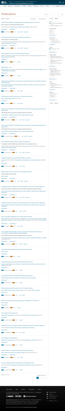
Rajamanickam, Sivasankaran (16, 27)
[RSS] (64, 6)
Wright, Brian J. (25, 264)
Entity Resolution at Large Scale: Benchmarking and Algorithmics (17, 350)
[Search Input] (54, 14)
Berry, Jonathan (26, 27)
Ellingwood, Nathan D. (13, 114)
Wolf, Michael (38, 160)
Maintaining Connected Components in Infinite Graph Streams (16, 96)
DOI (18, 31)
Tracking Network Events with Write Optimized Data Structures (17, 261)
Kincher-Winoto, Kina (12, 352)
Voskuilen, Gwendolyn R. (26, 220)
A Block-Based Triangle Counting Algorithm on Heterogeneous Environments (20, 22)
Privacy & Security (15, 393)
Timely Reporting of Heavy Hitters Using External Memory (15, 37)
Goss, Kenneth (17, 84)
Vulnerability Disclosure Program (30, 407)
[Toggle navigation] (2, 6)
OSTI (21, 31)
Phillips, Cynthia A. (12, 43)
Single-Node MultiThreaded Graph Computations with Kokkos (16, 249)
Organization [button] (17, 6)
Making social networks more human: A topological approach (16, 171)
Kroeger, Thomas (4, 43)
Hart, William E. (40, 69)
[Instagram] (60, 6)
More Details (13, 29)
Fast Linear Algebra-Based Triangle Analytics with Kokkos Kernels (17, 362)
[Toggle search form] (60, 2)
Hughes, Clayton (4, 69)
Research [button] (10, 6)
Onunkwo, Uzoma (32, 84)
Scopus (26, 31)
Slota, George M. (4, 191)
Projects (24, 6)
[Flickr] (59, 6)
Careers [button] (41, 6)
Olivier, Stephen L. (5, 114)
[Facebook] (53, 6)
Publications (35, 6)
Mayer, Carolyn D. (24, 84)
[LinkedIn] (62, 6)
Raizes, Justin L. (12, 264)
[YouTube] (57, 6)
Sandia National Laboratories (12, 399)
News (5, 6)
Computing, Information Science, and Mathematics (25, 1)
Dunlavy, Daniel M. (29, 114)
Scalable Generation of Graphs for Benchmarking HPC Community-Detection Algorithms (23, 202)
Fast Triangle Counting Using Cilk (9, 313)
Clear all (56, 18)
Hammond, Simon (19, 191)
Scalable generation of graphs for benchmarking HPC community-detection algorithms (23, 186)
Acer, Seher (3, 160)
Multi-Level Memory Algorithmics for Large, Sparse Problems (16, 216)
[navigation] (34, 19)
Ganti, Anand (11, 84)
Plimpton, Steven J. (20, 290)
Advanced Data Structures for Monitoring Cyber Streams (15, 53)
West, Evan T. (18, 264)
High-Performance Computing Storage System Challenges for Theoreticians (20, 300)
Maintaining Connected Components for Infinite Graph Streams (17, 288)
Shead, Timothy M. (8, 86)
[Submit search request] (62, 14)
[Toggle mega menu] (63, 2)
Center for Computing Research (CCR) (21, 3)
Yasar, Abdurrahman (5, 237)
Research (11, 1)
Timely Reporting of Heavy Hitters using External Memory (15, 141)
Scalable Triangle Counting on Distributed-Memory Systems (16, 157)
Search (47, 6)
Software (30, 6)
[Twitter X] (55, 6)
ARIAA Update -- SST (6, 67)
